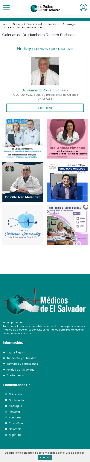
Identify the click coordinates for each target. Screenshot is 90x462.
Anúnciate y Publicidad (21, 358)
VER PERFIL (45, 107)
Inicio (6, 24)
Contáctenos (15, 375)
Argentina (15, 435)
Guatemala (16, 400)
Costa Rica (16, 423)
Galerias (18, 24)
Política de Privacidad (20, 369)
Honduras (15, 417)
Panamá (14, 412)
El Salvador (16, 394)
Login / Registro (17, 352)
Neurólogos (69, 24)
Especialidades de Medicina (43, 24)
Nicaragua (15, 406)
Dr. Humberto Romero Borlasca (24, 27)
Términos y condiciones (22, 364)
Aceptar (45, 457)
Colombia (15, 429)
